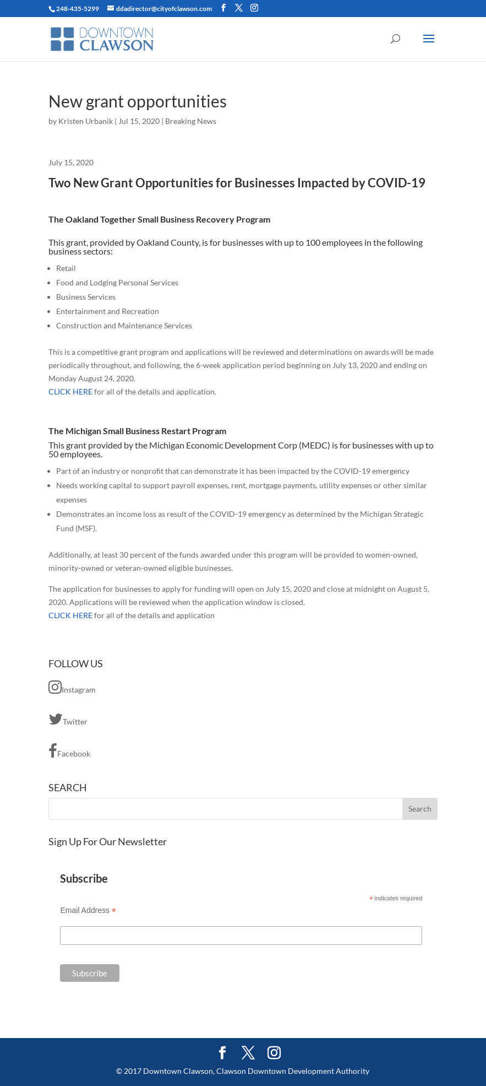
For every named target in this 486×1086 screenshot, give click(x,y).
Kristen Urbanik (85, 121)
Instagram (72, 687)
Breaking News (190, 121)
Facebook (69, 751)
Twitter (68, 719)
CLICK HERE (70, 391)
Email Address (88, 910)
